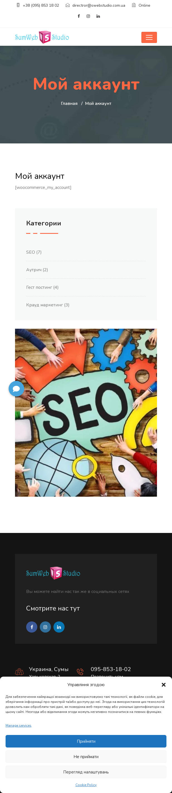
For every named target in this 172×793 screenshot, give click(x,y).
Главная (69, 103)
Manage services (18, 725)
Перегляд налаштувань (86, 772)
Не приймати (86, 757)
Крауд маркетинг (44, 305)
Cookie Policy (86, 785)
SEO (30, 252)
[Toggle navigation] (149, 37)
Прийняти (86, 741)
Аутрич (33, 270)
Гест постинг (39, 287)
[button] (163, 685)
